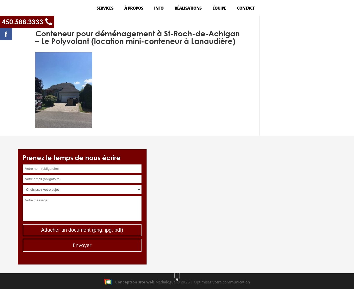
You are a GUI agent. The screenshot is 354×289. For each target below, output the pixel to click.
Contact (245, 8)
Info (158, 8)
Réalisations (188, 8)
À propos (133, 8)
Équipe (219, 8)
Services (105, 8)
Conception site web (129, 281)
